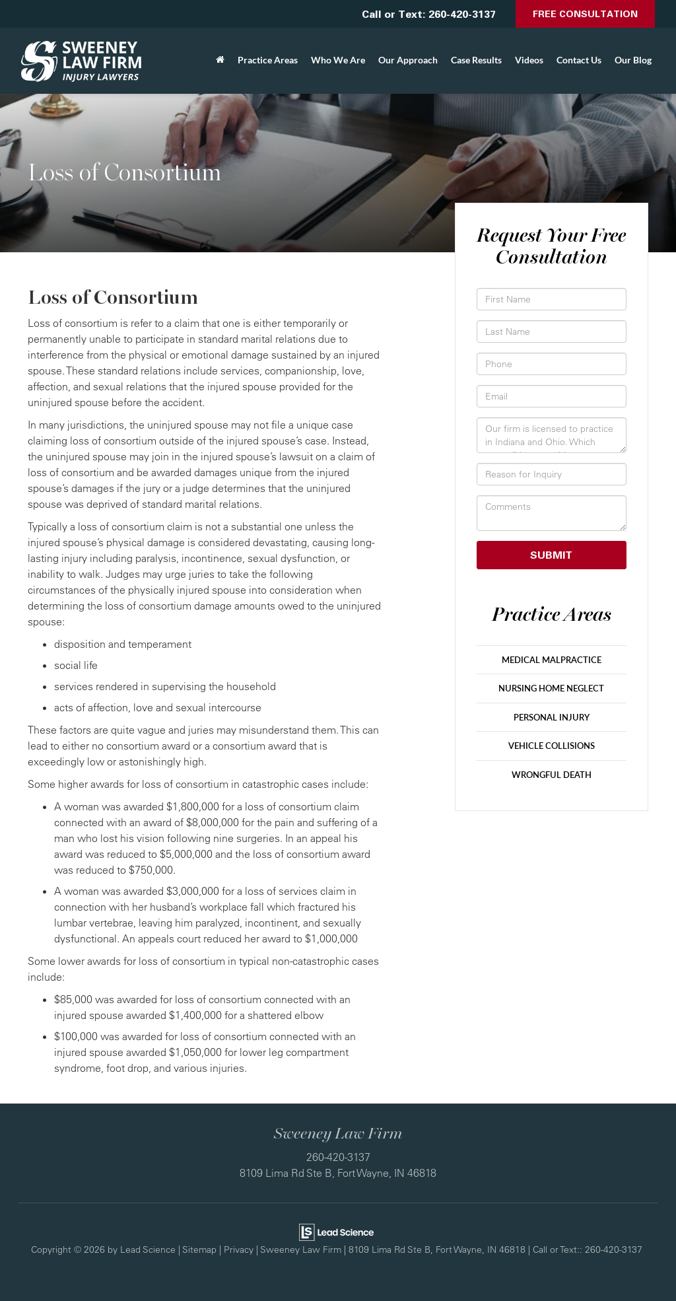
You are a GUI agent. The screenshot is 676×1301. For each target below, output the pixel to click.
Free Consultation (585, 13)
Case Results (476, 59)
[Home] (220, 60)
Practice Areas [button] (268, 59)
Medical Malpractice (551, 659)
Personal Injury (552, 717)
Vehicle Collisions (551, 745)
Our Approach (408, 59)
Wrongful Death (552, 774)
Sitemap (199, 1249)
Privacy (239, 1249)
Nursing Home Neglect (551, 688)
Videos (529, 59)
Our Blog (633, 59)
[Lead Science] (336, 1231)
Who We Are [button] (338, 59)
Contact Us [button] (579, 59)
